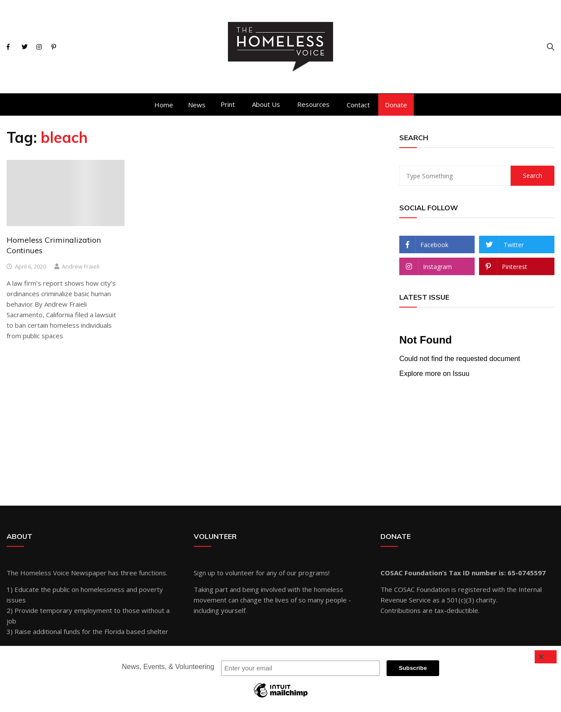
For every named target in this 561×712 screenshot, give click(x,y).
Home (163, 104)
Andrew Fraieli (80, 266)
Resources (313, 104)
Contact (358, 104)
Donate (396, 104)
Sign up (204, 572)
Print (227, 104)
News (197, 104)
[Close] (546, 656)
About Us (266, 104)
